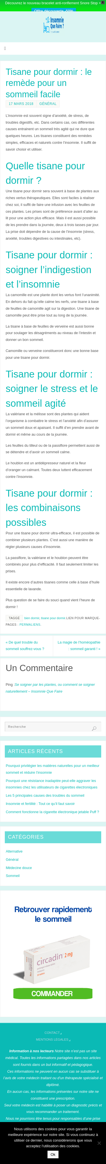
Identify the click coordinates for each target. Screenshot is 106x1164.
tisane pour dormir (53, 618)
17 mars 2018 (21, 104)
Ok (53, 1154)
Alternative (14, 851)
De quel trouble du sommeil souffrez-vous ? (25, 645)
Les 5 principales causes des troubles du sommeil (45, 796)
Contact (52, 1032)
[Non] (99, 1143)
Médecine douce (19, 868)
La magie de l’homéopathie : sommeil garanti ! (79, 645)
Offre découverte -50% (53, 11)
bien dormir (31, 618)
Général (48, 104)
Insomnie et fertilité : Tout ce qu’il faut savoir (40, 804)
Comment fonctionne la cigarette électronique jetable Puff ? (52, 812)
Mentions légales (52, 1039)
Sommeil (13, 876)
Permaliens (30, 624)
